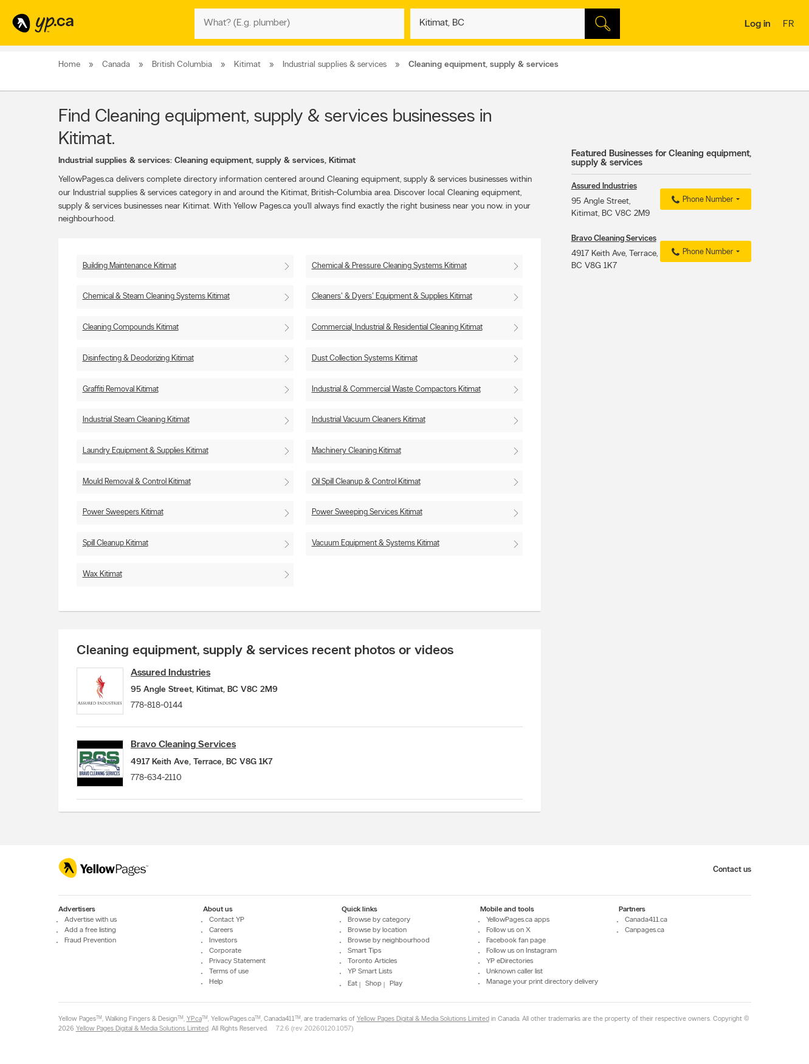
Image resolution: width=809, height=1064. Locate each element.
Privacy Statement (237, 961)
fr (790, 25)
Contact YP (226, 920)
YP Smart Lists (370, 971)
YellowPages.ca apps (517, 920)
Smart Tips (364, 951)
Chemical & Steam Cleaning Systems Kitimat (156, 296)
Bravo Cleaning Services (196, 753)
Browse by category (379, 920)
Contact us (732, 870)
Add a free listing (90, 930)
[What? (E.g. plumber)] (299, 24)
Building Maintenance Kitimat (129, 266)
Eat (352, 983)
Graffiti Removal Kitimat (121, 389)
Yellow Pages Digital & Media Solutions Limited (423, 1019)
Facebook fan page (516, 940)
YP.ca (194, 1019)
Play (396, 983)
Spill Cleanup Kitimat (115, 543)
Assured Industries (183, 673)
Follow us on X (508, 930)
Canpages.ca (644, 930)
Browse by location (377, 930)
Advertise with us (90, 920)
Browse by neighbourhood (389, 940)
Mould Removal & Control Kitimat (137, 482)
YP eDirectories (509, 961)
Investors (223, 940)
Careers (221, 930)
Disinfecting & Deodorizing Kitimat (138, 358)
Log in (758, 24)
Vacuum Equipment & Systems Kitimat (375, 543)
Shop (373, 983)
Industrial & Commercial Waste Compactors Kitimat (396, 389)
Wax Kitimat (102, 574)
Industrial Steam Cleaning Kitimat (136, 420)
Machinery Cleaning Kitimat (356, 451)
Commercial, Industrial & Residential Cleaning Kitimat (397, 327)
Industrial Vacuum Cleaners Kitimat (368, 420)
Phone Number (700, 200)
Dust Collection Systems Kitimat (365, 358)
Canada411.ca (646, 920)
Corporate (225, 951)
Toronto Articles (372, 961)
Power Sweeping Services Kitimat (367, 512)
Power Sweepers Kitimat (123, 512)
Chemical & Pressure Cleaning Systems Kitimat (389, 266)
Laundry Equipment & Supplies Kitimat (145, 451)
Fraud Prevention (90, 940)
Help (216, 982)
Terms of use (229, 971)
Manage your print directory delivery (542, 982)
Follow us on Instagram (521, 951)
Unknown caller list (514, 971)
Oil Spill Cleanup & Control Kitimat (366, 482)
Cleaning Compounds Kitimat (131, 327)
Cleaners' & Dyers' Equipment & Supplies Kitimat (392, 296)
